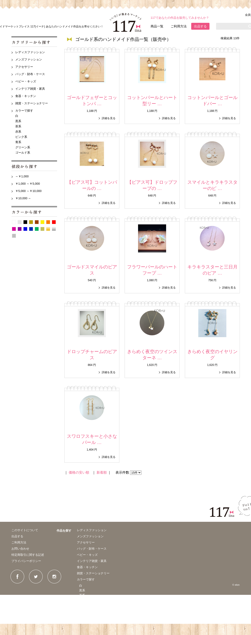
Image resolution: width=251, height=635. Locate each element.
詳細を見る (108, 118)
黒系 (18, 121)
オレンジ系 (48, 222)
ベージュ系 (31, 222)
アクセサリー (24, 66)
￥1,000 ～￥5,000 (27, 183)
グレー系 (20, 222)
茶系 (18, 126)
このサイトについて (24, 530)
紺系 (31, 229)
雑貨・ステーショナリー (31, 103)
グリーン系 (22, 147)
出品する (200, 26)
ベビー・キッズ (25, 81)
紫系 (20, 229)
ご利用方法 (179, 26)
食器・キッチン (25, 96)
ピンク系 (21, 137)
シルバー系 (54, 229)
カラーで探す (24, 110)
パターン (14, 236)
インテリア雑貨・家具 (30, 88)
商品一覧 (157, 26)
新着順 (102, 472)
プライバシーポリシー (26, 561)
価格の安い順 (79, 472)
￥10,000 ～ (23, 198)
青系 (18, 142)
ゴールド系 (22, 152)
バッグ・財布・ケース (30, 74)
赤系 (18, 131)
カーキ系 (42, 229)
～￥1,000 (22, 176)
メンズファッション (28, 59)
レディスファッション (30, 52)
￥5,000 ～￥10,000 (28, 191)
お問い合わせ (20, 548)
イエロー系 (42, 222)
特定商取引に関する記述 (27, 554)
